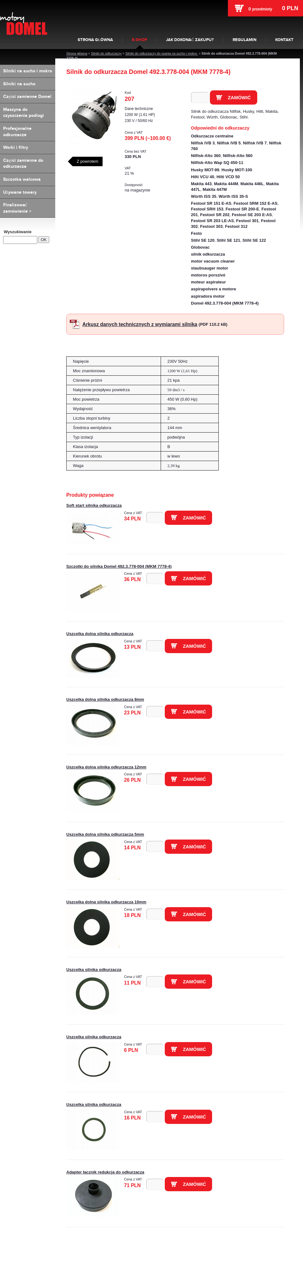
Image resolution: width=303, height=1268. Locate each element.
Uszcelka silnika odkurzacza (93, 969)
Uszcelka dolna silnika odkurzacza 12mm (106, 767)
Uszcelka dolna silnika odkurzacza (99, 633)
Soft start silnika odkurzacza (94, 505)
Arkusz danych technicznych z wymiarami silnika (139, 324)
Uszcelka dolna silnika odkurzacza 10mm (106, 902)
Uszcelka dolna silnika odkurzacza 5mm (105, 834)
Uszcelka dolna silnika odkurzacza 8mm (105, 699)
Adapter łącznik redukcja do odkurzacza (105, 1172)
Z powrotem (87, 161)
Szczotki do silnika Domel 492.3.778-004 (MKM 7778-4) (119, 566)
